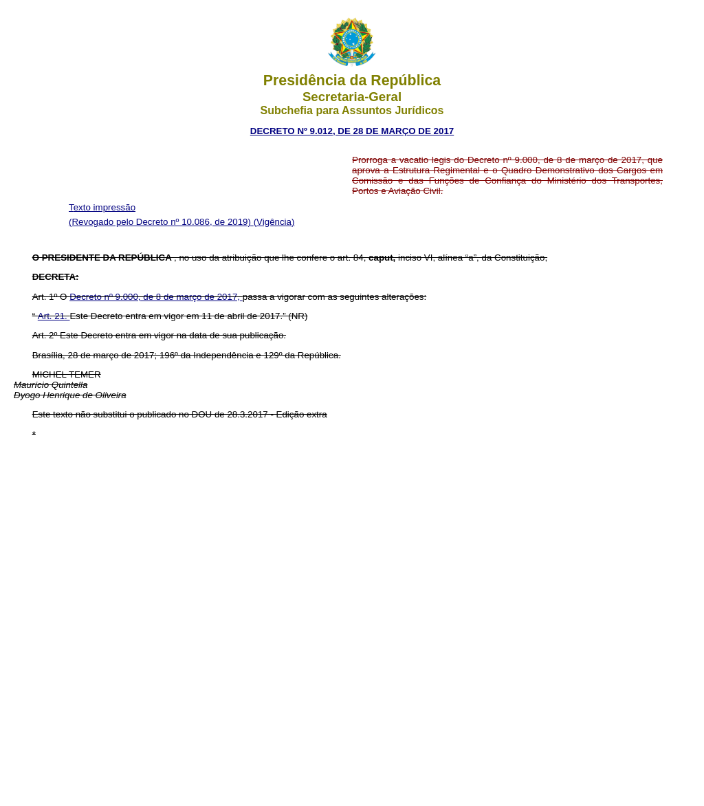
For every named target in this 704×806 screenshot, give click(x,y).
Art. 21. (54, 316)
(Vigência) (274, 222)
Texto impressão (102, 207)
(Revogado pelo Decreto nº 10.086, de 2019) (161, 222)
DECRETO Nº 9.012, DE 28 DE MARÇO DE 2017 (352, 131)
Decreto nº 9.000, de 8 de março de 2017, (156, 297)
